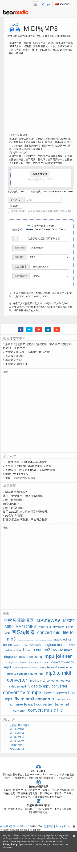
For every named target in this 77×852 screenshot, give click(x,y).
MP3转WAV (48, 620)
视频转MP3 (44, 627)
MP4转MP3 (25, 626)
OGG (46, 229)
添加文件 (15, 205)
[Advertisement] (37, 95)
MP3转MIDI (16, 729)
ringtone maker (55, 645)
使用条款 (65, 211)
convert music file (45, 710)
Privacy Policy (63, 826)
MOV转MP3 (58, 627)
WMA (63, 229)
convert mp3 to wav (11, 663)
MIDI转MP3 (16, 733)
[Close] (73, 836)
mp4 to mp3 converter (44, 680)
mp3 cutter (35, 645)
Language (63, 4)
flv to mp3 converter (34, 699)
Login (46, 4)
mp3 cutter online (21, 645)
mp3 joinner (58, 656)
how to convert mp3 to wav (34, 662)
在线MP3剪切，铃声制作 (13, 826)
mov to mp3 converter (34, 704)
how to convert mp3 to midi (25, 673)
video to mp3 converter (48, 686)
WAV (37, 229)
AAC (54, 229)
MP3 (29, 229)
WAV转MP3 (16, 748)
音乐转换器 (23, 632)
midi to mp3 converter (26, 640)
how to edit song (30, 657)
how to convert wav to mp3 (25, 668)
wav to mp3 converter (56, 667)
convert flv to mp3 (22, 692)
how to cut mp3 (36, 650)
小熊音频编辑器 (19, 620)
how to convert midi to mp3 (43, 640)
